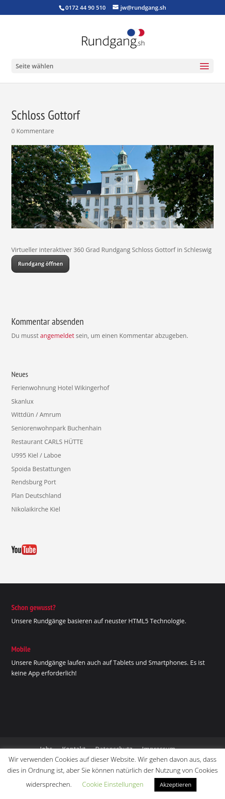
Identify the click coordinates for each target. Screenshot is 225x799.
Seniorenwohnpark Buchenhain (56, 428)
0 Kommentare (32, 131)
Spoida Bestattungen (41, 469)
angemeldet (57, 335)
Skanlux (22, 401)
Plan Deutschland (36, 495)
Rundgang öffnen (40, 263)
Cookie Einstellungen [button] (112, 784)
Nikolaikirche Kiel (36, 509)
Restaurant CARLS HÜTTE (47, 441)
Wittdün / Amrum (36, 414)
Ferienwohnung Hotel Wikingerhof (60, 388)
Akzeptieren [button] (175, 784)
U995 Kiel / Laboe (36, 455)
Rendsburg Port (33, 482)
